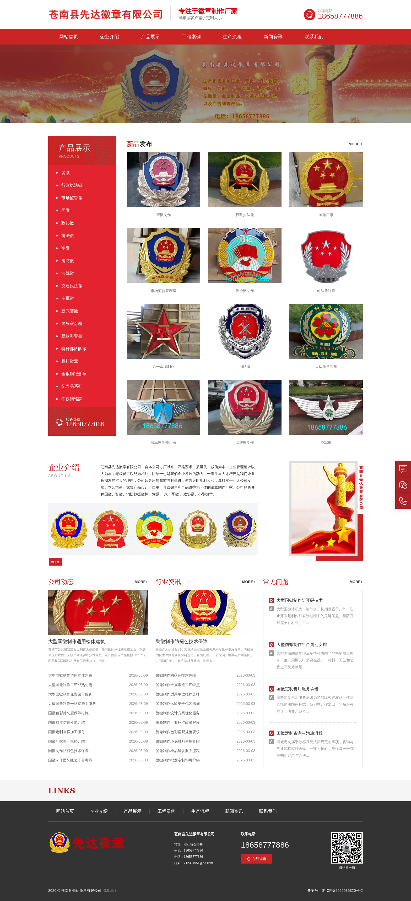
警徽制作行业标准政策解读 (178, 722)
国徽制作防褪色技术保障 (68, 751)
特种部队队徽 (73, 348)
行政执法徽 (71, 185)
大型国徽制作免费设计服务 (70, 694)
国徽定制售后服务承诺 (297, 689)
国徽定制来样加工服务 (66, 732)
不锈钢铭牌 (71, 399)
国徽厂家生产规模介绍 (66, 741)
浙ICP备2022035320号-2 (342, 890)
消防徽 (67, 260)
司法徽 (67, 235)
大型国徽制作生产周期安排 (302, 644)
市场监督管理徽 (163, 291)
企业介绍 (109, 36)
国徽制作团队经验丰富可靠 (70, 760)
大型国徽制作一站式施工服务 (72, 703)
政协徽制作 (245, 291)
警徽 (65, 172)
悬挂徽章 (69, 361)
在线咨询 (259, 859)
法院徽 (67, 273)
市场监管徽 (71, 198)
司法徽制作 (326, 291)
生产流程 (232, 36)
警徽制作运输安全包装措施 (178, 703)
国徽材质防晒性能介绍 (66, 722)
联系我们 (314, 36)
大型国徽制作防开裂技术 (300, 600)
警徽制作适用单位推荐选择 (178, 694)
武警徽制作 (245, 442)
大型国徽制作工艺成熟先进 (70, 685)
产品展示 (150, 36)
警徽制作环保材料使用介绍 (178, 741)
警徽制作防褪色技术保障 (182, 641)
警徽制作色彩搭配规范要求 (178, 732)
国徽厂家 (326, 215)
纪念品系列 (71, 386)
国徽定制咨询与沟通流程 (300, 733)
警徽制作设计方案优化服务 (178, 713)
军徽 (65, 248)
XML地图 (109, 890)
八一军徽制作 (164, 366)
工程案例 (191, 36)
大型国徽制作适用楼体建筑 (76, 641)
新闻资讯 (273, 36)
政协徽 (67, 223)
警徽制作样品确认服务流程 (178, 751)
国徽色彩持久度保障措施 (68, 713)
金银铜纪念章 (73, 374)
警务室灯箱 (71, 323)
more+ (141, 582)
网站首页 (68, 36)
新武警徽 (69, 311)
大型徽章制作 (326, 366)
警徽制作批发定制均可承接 (178, 760)
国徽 (65, 210)
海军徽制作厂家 (163, 442)
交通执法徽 (71, 286)
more (55, 562)
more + (356, 144)
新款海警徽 (71, 336)
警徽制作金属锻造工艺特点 (178, 685)
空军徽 (67, 298)
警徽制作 (163, 215)
